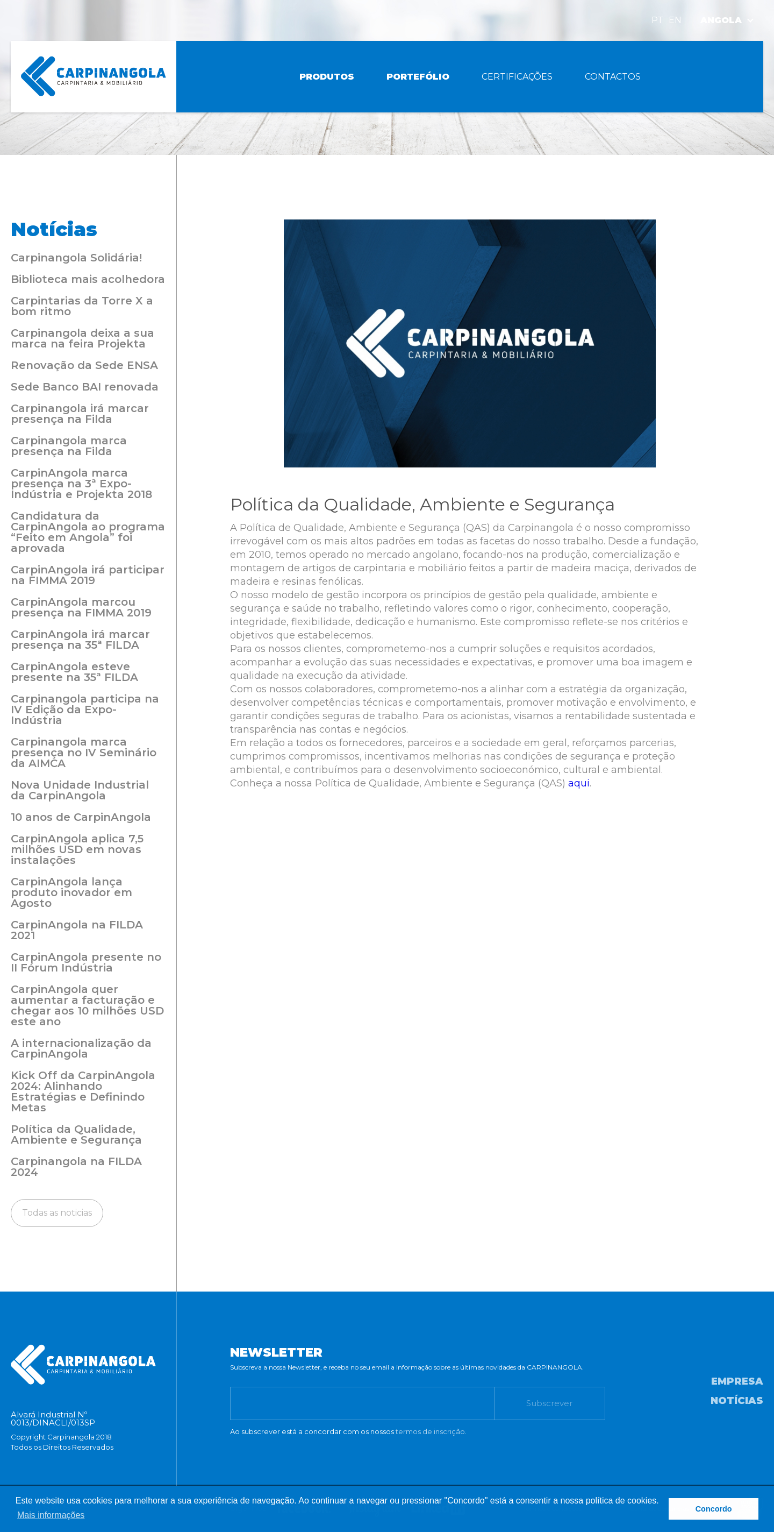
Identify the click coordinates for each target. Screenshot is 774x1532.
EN (675, 20)
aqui (579, 783)
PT (657, 20)
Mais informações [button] (50, 1515)
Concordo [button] (714, 1509)
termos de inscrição (430, 1431)
